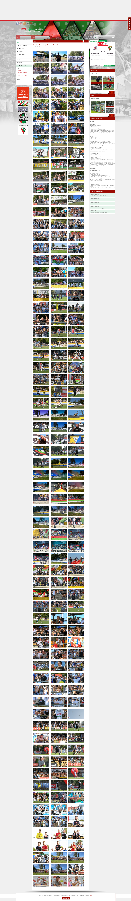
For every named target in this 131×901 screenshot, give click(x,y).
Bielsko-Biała (94, 61)
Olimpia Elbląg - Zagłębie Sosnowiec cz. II (45, 45)
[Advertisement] (65, 10)
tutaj (91, 895)
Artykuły (20, 51)
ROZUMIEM (66, 898)
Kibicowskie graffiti (22, 75)
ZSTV (18, 79)
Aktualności (21, 48)
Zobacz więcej (95, 92)
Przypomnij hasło (36, 34)
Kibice (19, 70)
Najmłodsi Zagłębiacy (23, 72)
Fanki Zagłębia (21, 74)
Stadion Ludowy (22, 54)
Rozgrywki (20, 57)
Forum (19, 82)
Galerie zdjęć (21, 65)
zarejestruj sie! (26, 34)
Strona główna (22, 45)
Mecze (19, 68)
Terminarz (108, 65)
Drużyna (20, 62)
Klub (18, 59)
